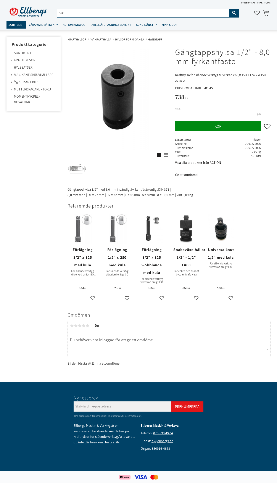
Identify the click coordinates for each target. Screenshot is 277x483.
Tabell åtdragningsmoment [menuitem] (110, 25)
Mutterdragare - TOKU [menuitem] (32, 89)
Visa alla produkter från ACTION (198, 163)
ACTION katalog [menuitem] (74, 25)
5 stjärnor (87, 326)
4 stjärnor (83, 326)
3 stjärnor (80, 326)
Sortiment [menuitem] (16, 25)
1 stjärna (72, 326)
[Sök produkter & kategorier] (143, 13)
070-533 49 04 (163, 433)
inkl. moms (264, 2)
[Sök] (234, 13)
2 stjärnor (76, 326)
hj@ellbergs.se (162, 441)
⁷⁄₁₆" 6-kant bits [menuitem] (26, 82)
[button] (256, 13)
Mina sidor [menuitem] (169, 25)
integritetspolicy (133, 416)
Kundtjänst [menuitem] (144, 25)
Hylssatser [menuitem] (23, 67)
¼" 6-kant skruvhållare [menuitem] (33, 75)
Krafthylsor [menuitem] (24, 60)
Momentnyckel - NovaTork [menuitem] (27, 99)
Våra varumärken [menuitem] (42, 25)
